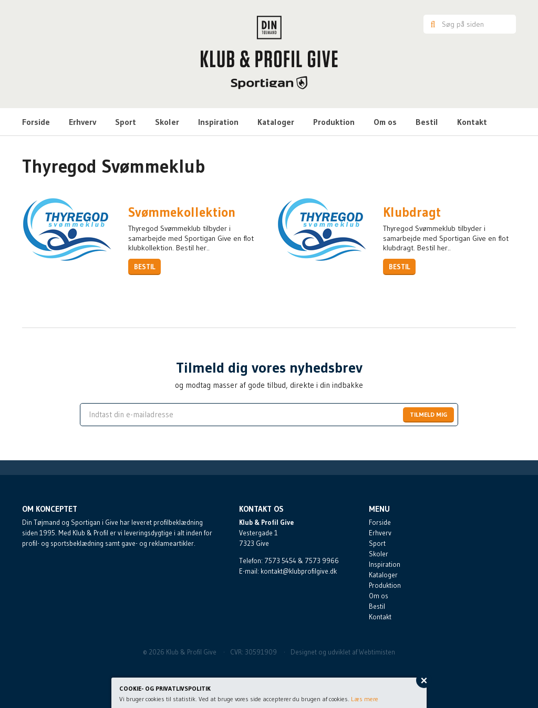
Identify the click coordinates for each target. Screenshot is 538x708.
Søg (431, 24)
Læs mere (364, 699)
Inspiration (218, 122)
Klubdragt (412, 212)
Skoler (167, 122)
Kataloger (275, 122)
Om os (385, 122)
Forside (36, 122)
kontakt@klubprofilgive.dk (299, 571)
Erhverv (82, 122)
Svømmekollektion (181, 212)
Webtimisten (377, 652)
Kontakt (472, 122)
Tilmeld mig (428, 414)
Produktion (334, 122)
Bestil (427, 122)
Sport (125, 122)
